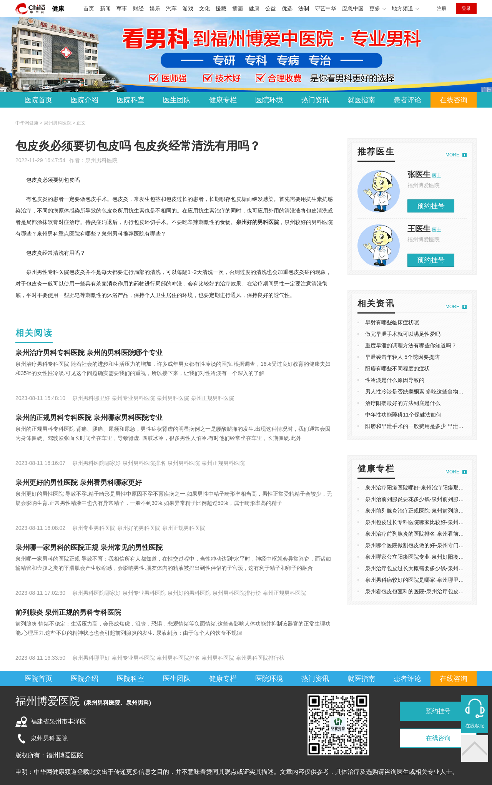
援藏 (221, 8)
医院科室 (131, 100)
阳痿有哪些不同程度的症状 (397, 368)
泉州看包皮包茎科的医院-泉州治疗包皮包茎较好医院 (428, 591)
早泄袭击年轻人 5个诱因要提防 (402, 357)
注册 (441, 8)
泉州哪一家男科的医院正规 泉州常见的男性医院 (89, 547)
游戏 (188, 8)
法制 (303, 8)
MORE (452, 155)
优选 (287, 8)
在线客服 (474, 726)
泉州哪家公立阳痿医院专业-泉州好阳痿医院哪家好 (425, 557)
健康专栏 (223, 100)
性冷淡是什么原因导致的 (394, 380)
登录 (466, 8)
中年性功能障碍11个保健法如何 (403, 415)
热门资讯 (315, 100)
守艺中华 (325, 8)
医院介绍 (84, 100)
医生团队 (177, 100)
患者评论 (407, 100)
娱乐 (155, 8)
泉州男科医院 (101, 160)
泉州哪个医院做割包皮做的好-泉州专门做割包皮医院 (428, 545)
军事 (121, 8)
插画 (237, 8)
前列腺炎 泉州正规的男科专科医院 (68, 612)
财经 (138, 8)
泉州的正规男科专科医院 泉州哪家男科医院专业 (89, 418)
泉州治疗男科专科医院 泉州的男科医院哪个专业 (89, 353)
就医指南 (361, 100)
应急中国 (353, 8)
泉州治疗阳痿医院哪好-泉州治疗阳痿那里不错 (420, 488)
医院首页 (38, 100)
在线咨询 (453, 100)
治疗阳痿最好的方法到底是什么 (402, 403)
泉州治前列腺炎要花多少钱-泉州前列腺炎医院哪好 (425, 499)
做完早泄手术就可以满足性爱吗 (402, 334)
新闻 (105, 8)
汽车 (171, 8)
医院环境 (269, 100)
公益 (270, 8)
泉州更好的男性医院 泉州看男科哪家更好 (78, 482)
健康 (58, 8)
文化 (204, 8)
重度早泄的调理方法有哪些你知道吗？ (411, 345)
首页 (88, 8)
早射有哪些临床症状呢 (392, 322)
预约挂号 (431, 206)
